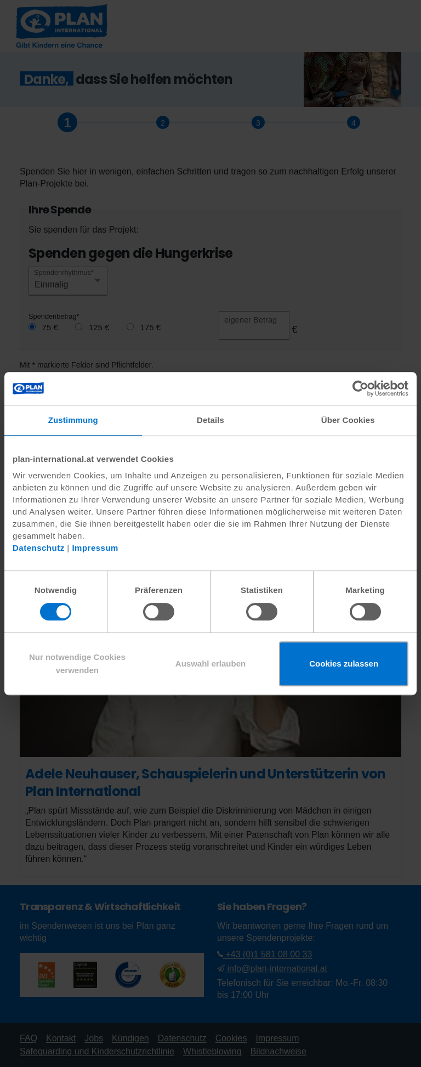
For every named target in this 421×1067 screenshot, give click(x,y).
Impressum (95, 547)
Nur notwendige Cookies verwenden (77, 663)
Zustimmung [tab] (73, 420)
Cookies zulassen (343, 663)
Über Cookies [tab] (348, 420)
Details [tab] (210, 420)
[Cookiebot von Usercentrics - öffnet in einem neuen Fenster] (360, 388)
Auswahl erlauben (210, 663)
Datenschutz (39, 547)
